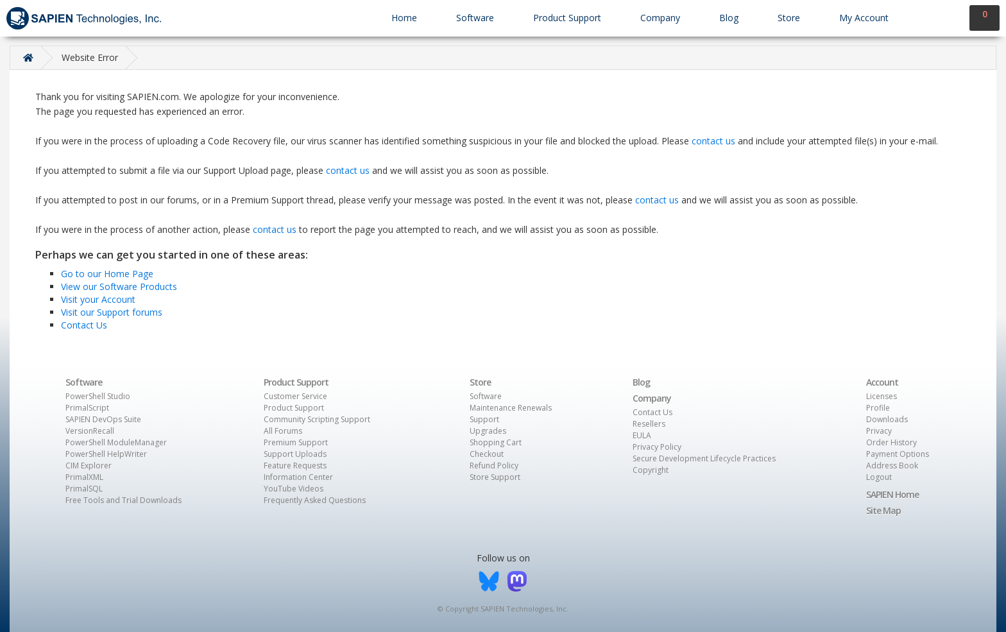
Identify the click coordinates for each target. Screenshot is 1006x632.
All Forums (283, 430)
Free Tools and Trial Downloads (123, 500)
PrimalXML (84, 477)
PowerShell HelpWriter (106, 453)
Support (484, 419)
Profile (878, 407)
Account (882, 382)
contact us (713, 141)
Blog (728, 18)
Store (789, 18)
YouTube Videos (293, 488)
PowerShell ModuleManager (116, 442)
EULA (642, 435)
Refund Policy (494, 465)
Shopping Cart (496, 442)
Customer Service (295, 396)
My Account (864, 18)
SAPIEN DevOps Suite (103, 419)
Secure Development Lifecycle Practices (704, 458)
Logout (879, 477)
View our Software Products (119, 286)
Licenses (881, 396)
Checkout (487, 453)
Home (404, 18)
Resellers (649, 423)
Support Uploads (295, 453)
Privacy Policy (657, 446)
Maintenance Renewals (511, 407)
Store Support (495, 477)
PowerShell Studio (97, 396)
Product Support (567, 18)
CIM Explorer (88, 465)
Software (475, 18)
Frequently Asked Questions (315, 500)
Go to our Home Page (107, 274)
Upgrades (488, 430)
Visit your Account (98, 299)
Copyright (651, 470)
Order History (891, 442)
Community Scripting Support (317, 419)
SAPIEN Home (892, 494)
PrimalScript (87, 407)
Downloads (887, 419)
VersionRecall (89, 430)
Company (660, 18)
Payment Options (897, 453)
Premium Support (296, 442)
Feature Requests (295, 465)
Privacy (879, 430)
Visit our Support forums (111, 312)
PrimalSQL (84, 488)
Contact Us (84, 325)
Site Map (883, 510)
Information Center (298, 477)
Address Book (892, 465)
